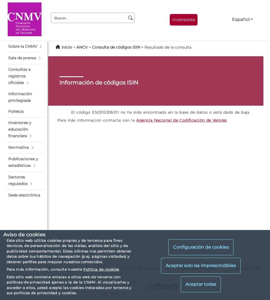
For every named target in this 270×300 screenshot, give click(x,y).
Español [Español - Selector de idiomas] (241, 19)
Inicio (67, 47)
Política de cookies (101, 269)
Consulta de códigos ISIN (116, 47)
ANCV (82, 47)
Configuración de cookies (201, 247)
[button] (25, 46)
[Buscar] (131, 18)
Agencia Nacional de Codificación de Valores (181, 120)
